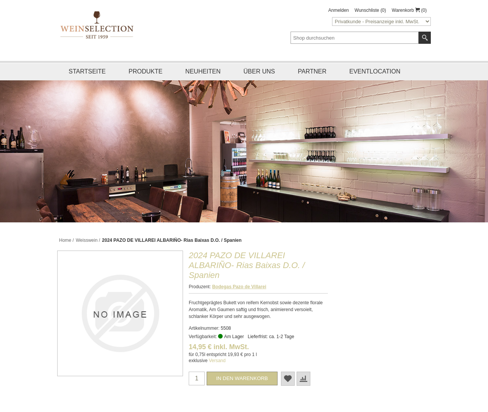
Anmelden (338, 10)
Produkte (145, 71)
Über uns (259, 71)
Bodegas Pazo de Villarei (239, 286)
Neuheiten (202, 71)
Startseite (87, 71)
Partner (312, 71)
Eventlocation (374, 71)
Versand (217, 360)
